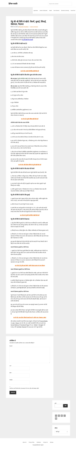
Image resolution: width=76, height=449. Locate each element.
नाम (11, 365)
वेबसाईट (11, 379)
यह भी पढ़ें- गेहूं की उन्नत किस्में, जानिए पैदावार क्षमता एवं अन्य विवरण (30, 265)
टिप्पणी (11, 346)
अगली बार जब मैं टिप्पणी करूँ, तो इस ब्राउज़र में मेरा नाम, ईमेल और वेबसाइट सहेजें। (24, 388)
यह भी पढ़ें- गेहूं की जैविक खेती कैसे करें (29, 119)
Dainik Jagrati (13, 3)
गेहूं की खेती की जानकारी (27, 39)
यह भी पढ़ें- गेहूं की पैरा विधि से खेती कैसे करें (29, 215)
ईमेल (11, 372)
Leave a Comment (34, 26)
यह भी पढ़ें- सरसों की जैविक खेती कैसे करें (30, 71)
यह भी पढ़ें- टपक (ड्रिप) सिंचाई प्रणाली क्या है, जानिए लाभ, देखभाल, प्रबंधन (29, 317)
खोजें (55, 403)
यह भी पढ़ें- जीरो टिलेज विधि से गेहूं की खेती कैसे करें (29, 164)
